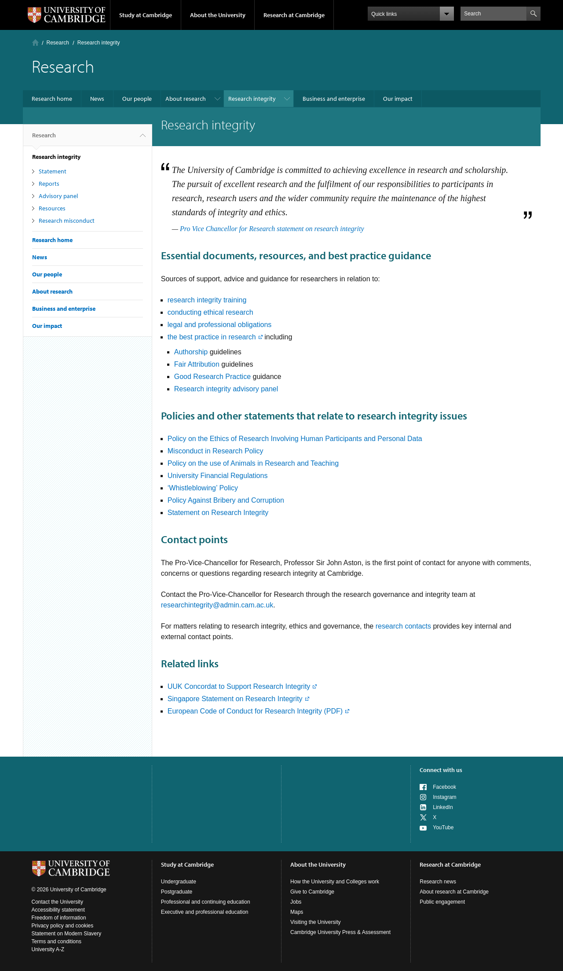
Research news (438, 882)
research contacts (403, 626)
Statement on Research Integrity (218, 512)
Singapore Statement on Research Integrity (235, 699)
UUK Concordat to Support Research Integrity (239, 686)
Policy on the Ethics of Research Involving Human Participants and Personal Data (295, 438)
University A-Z (48, 949)
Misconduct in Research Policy (215, 451)
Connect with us (441, 770)
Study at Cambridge (145, 15)
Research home (52, 99)
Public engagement (442, 902)
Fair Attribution (196, 364)
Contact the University (57, 902)
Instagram (444, 797)
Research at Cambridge (294, 15)
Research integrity (252, 99)
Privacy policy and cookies (63, 926)
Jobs (295, 902)
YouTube (443, 827)
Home (35, 42)
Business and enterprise (334, 99)
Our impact (398, 99)
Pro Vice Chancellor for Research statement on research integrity (272, 228)
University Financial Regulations (218, 475)
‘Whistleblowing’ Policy (203, 488)
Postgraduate (176, 892)
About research (185, 99)
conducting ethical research (210, 312)
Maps (296, 912)
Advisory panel (58, 196)
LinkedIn (443, 807)
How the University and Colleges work (334, 882)
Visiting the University (315, 922)
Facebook (444, 787)
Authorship (191, 352)
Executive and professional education (205, 912)
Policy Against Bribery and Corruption (226, 500)
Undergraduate (178, 882)
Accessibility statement (58, 910)
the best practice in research (212, 337)
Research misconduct (67, 220)
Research (58, 43)
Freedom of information (59, 918)
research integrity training (207, 300)
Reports (49, 184)
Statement (52, 171)
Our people (137, 99)
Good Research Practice (213, 376)
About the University (217, 15)
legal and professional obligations (220, 324)
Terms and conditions (56, 941)
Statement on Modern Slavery (67, 934)
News (97, 99)
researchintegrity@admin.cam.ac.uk (217, 605)
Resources (52, 208)
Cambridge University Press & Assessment (340, 932)
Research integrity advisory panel (226, 389)
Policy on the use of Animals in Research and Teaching (253, 463)
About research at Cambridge (454, 892)
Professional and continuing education (205, 902)
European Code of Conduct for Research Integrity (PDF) (255, 711)
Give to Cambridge (312, 892)
